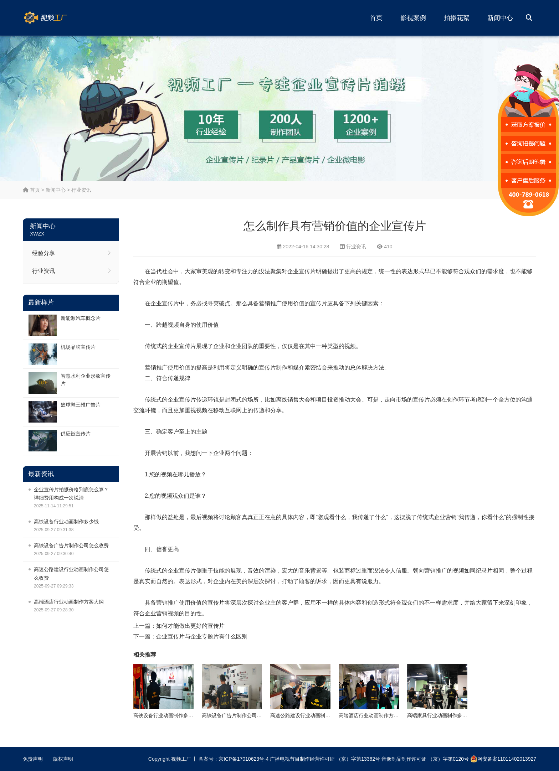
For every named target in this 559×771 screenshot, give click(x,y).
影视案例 (413, 17)
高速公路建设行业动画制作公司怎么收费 (71, 573)
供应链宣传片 (76, 433)
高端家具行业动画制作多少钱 (439, 715)
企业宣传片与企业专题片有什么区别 (201, 636)
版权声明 (63, 759)
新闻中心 (500, 17)
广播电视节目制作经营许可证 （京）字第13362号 (325, 759)
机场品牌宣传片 (78, 347)
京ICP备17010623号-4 (243, 759)
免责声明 (33, 759)
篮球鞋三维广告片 (81, 405)
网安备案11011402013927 (503, 758)
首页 (376, 17)
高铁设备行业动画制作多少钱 (66, 521)
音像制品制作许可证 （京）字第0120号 (425, 759)
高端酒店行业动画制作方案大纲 (69, 602)
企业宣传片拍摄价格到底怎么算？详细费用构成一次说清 (71, 494)
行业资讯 (81, 190)
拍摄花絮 (457, 17)
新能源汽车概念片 (81, 318)
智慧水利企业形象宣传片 (86, 379)
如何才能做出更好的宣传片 (190, 626)
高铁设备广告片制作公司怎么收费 (71, 545)
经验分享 (43, 253)
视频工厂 (57, 18)
